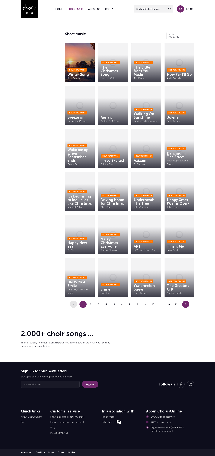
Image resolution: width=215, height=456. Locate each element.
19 (176, 304)
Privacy (51, 452)
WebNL (25, 452)
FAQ (23, 422)
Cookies (61, 452)
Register (90, 384)
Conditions (40, 452)
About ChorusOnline (31, 416)
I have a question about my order (67, 416)
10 (153, 304)
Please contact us (59, 432)
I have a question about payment (67, 422)
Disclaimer (71, 452)
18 (168, 304)
